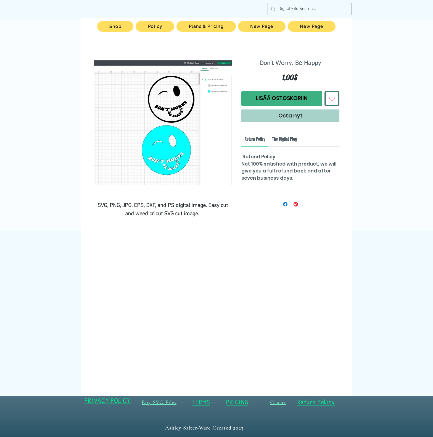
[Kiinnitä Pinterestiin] (295, 204)
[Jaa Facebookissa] (285, 204)
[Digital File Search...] (309, 9)
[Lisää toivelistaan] (332, 98)
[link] (254, 139)
